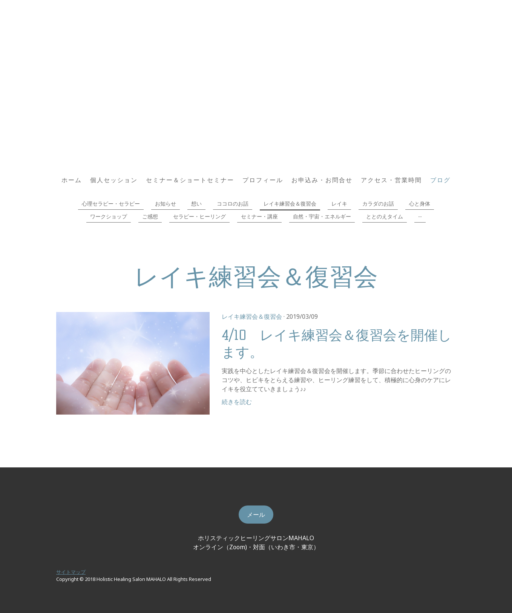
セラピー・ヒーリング (199, 216)
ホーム (71, 180)
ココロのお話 (232, 203)
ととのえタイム (384, 216)
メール (256, 514)
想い (196, 203)
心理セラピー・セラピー (111, 203)
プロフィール (262, 180)
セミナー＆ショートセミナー (190, 180)
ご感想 (150, 216)
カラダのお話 (378, 203)
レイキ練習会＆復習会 (290, 203)
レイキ (339, 203)
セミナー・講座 (259, 216)
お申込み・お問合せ (322, 180)
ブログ (440, 180)
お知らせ (165, 203)
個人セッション (114, 180)
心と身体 (419, 203)
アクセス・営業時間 (391, 180)
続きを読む (237, 402)
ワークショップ (108, 216)
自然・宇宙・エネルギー (322, 216)
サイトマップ (71, 571)
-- (420, 216)
